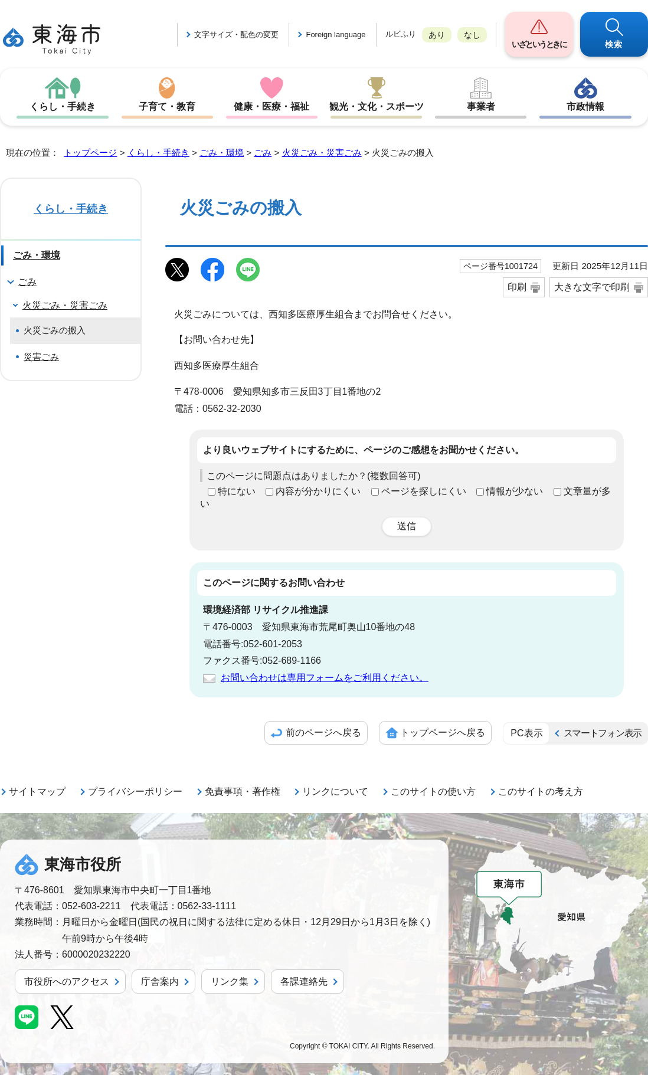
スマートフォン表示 (603, 733)
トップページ (90, 153)
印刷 (517, 287)
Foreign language (335, 34)
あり (436, 35)
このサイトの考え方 (540, 791)
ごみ (262, 153)
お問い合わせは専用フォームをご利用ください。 (324, 678)
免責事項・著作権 (242, 791)
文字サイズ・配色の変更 (236, 34)
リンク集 (229, 981)
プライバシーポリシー (135, 791)
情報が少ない (514, 491)
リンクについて (335, 791)
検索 (614, 44)
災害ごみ (41, 357)
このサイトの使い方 (433, 791)
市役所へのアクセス (66, 981)
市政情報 (585, 106)
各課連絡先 (304, 981)
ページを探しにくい (423, 491)
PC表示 (526, 733)
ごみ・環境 (221, 153)
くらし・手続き (63, 106)
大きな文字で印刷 (592, 287)
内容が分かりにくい (318, 491)
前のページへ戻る (323, 732)
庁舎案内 (160, 981)
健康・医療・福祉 (271, 106)
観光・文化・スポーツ (376, 106)
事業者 (481, 106)
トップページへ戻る (442, 732)
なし (472, 35)
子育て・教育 (167, 106)
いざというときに (539, 44)
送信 (406, 526)
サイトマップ (37, 791)
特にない (237, 491)
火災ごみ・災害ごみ (322, 153)
